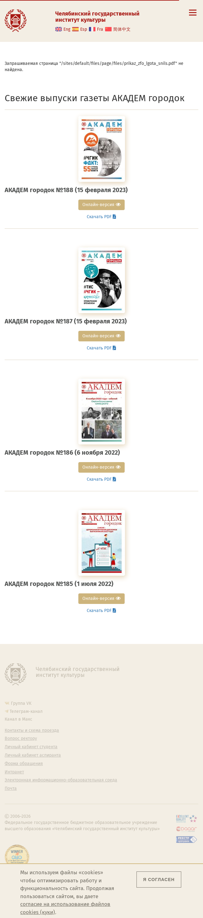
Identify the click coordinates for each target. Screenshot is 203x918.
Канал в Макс (18, 719)
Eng (66, 29)
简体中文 (122, 29)
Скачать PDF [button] (101, 216)
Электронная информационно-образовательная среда (61, 780)
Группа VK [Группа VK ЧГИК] (21, 703)
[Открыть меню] (192, 16)
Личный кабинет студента (31, 747)
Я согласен (158, 879)
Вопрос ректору (21, 738)
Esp (83, 29)
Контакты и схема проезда (32, 730)
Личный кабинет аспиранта (33, 755)
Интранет (14, 772)
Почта (11, 788)
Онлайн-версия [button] (101, 204)
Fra (100, 29)
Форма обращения (24, 763)
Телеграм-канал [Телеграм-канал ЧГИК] (26, 711)
